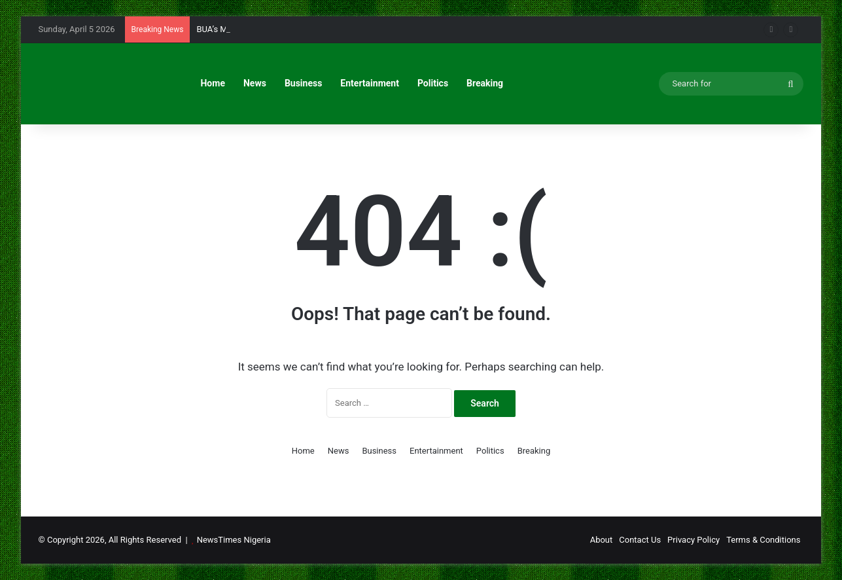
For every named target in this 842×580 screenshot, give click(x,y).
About (601, 540)
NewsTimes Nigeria (234, 540)
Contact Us (640, 540)
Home (212, 83)
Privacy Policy (693, 540)
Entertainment (369, 83)
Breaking (484, 83)
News (254, 83)
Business (303, 83)
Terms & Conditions (763, 540)
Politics (432, 83)
